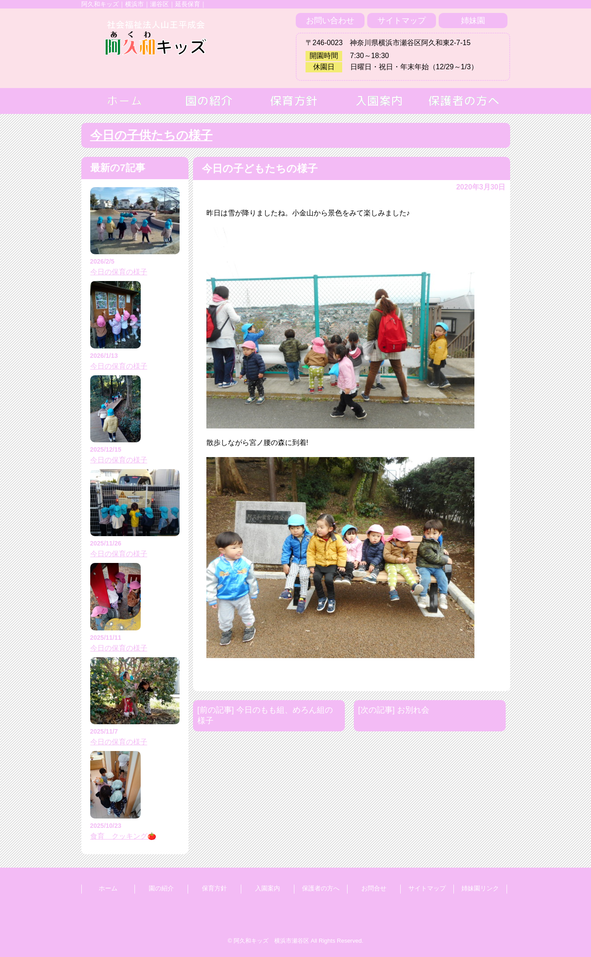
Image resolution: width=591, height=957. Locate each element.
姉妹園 (473, 20)
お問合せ (373, 888)
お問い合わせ (330, 20)
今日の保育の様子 (118, 272)
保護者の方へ (321, 888)
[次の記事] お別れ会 (393, 709)
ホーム (108, 888)
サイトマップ (401, 20)
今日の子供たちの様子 (151, 135)
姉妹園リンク (480, 888)
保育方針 (214, 888)
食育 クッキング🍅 (123, 836)
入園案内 (267, 888)
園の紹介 (161, 888)
